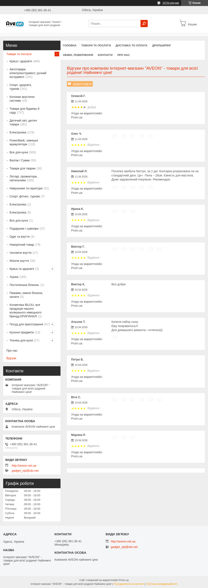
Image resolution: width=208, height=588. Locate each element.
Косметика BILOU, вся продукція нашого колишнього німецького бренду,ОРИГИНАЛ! (26, 310)
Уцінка (14, 277)
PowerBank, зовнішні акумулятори (24, 142)
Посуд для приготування (26, 324)
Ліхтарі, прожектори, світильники (24, 178)
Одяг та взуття (20, 236)
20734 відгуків (171, 2)
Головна (69, 45)
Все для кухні (19, 152)
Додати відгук (82, 84)
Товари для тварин (22, 168)
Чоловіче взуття (20, 252)
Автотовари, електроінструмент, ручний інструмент (28, 73)
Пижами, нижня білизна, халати (26, 294)
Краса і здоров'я (21, 61)
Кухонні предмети (22, 332)
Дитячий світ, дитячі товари (23, 122)
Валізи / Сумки (20, 160)
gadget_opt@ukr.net (25, 470)
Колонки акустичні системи (22, 98)
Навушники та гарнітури (26, 188)
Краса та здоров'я (22, 268)
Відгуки (11, 358)
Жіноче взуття (19, 260)
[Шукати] (144, 23)
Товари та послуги (96, 45)
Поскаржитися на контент (129, 583)
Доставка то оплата (131, 45)
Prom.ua (124, 580)
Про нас (123, 55)
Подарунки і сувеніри (24, 228)
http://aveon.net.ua (24, 465)
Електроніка (18, 132)
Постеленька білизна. (24, 285)
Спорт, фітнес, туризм (25, 196)
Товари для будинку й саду (24, 110)
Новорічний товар (22, 244)
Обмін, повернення (78, 55)
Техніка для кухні (21, 340)
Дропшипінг (161, 45)
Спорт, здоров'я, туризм (21, 86)
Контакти (105, 55)
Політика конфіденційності (161, 583)
